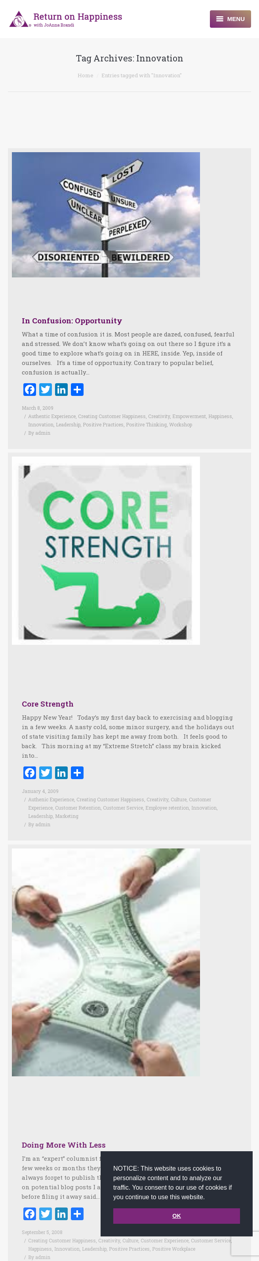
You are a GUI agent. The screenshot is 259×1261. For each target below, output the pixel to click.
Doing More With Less (64, 1123)
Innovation (40, 424)
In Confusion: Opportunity (72, 320)
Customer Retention (78, 797)
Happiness (220, 416)
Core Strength (48, 693)
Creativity (159, 416)
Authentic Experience (52, 416)
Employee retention (167, 797)
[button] (208, 1197)
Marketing (66, 805)
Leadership (68, 424)
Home (85, 75)
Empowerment (189, 416)
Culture (179, 788)
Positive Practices (103, 424)
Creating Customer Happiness (112, 416)
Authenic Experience (51, 788)
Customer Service (123, 797)
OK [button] (176, 1216)
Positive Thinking (146, 424)
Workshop (180, 424)
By (39, 433)
